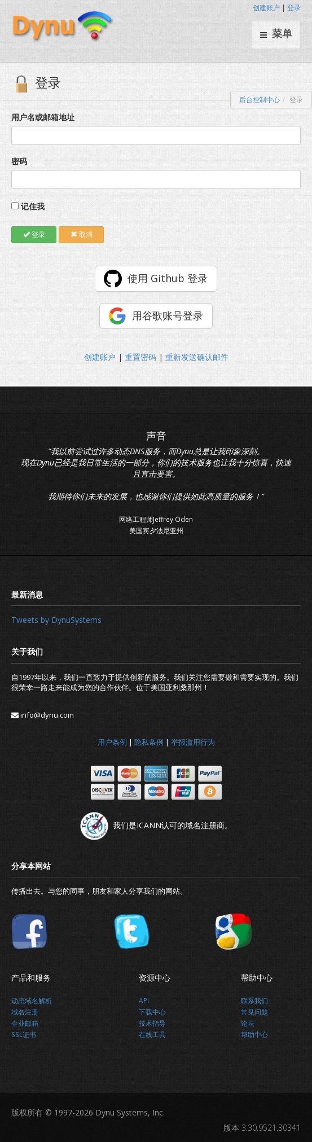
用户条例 (112, 742)
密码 (19, 161)
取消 (82, 234)
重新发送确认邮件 (196, 357)
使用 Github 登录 (168, 278)
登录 (294, 7)
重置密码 (140, 357)
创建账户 (266, 7)
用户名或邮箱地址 (42, 117)
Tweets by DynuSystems (56, 619)
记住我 (33, 206)
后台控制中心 (259, 99)
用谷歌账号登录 (167, 315)
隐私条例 (149, 742)
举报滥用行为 (193, 742)
